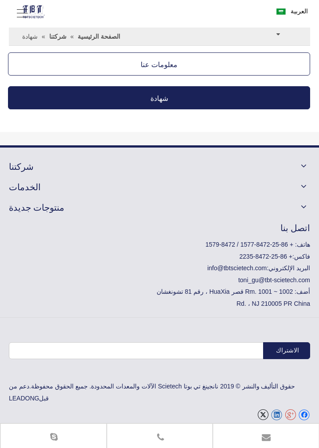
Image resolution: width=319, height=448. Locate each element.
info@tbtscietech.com (237, 268)
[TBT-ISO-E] (160, 125)
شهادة (159, 97)
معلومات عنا (159, 64)
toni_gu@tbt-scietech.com (274, 280)
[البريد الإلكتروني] (185, 351)
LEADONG (24, 398)
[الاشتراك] (286, 350)
